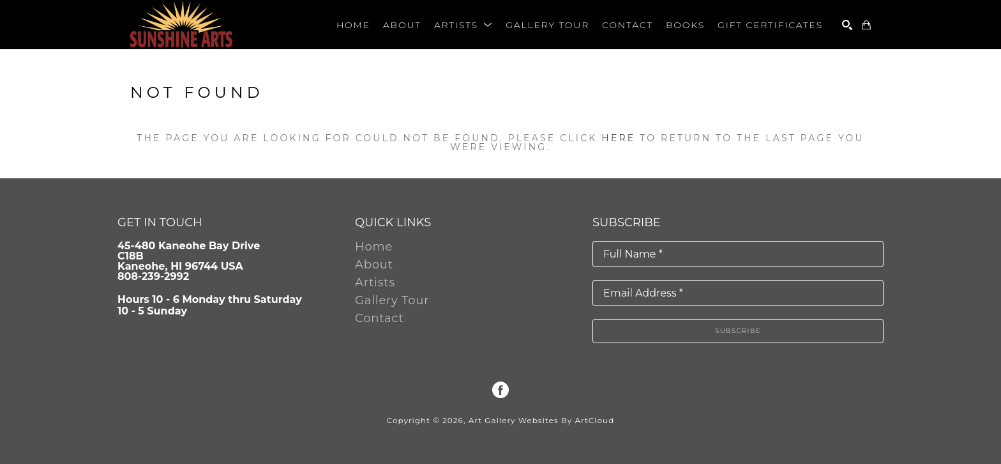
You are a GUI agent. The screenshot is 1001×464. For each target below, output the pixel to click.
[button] (463, 25)
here (618, 138)
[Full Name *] (738, 254)
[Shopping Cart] (866, 25)
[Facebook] (500, 390)
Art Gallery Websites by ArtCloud (542, 420)
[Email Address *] (738, 293)
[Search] (847, 25)
